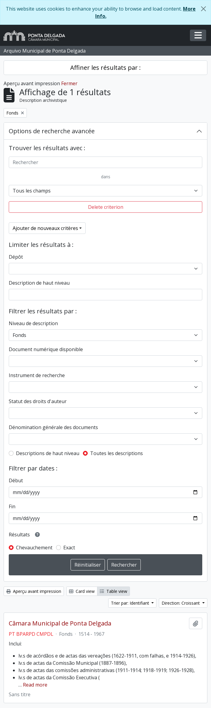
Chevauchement (34, 547)
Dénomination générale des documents (53, 427)
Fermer (69, 83)
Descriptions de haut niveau (47, 453)
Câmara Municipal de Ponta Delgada (60, 623)
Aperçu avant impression (33, 591)
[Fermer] (203, 8)
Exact (69, 547)
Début (16, 480)
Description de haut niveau (39, 283)
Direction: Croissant (181, 603)
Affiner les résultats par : (105, 67)
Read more (35, 684)
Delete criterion (105, 207)
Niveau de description (33, 323)
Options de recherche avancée (52, 131)
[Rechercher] (105, 162)
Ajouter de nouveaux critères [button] (45, 228)
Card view (82, 591)
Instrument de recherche (37, 375)
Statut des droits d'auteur (38, 401)
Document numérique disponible (46, 349)
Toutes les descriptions (116, 453)
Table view (113, 591)
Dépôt (16, 257)
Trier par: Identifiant (130, 603)
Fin (12, 506)
